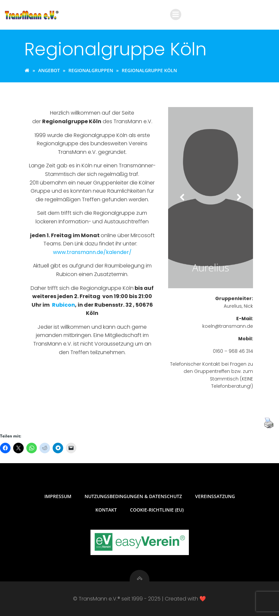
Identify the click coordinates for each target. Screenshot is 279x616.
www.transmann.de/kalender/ (92, 252)
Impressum (57, 496)
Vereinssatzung (215, 496)
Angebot (49, 70)
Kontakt (106, 510)
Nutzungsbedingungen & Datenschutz (133, 496)
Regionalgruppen (90, 70)
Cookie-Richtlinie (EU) (157, 510)
